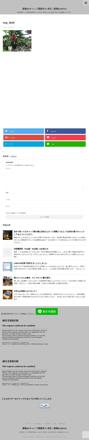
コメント (8, 168)
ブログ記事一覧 (47, 423)
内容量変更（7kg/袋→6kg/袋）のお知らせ (31, 249)
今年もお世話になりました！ (25, 291)
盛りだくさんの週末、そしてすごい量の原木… (33, 278)
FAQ (55, 423)
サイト (8, 206)
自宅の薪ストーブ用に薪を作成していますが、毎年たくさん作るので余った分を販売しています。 (44, 432)
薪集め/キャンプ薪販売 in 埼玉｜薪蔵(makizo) (44, 9)
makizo (13, 156)
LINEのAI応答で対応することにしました (30, 263)
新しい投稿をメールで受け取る (16, 213)
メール (8, 199)
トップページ (27, 423)
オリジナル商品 (37, 423)
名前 (7, 192)
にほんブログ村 (44, 407)
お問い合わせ (62, 423)
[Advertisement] (19, 74)
